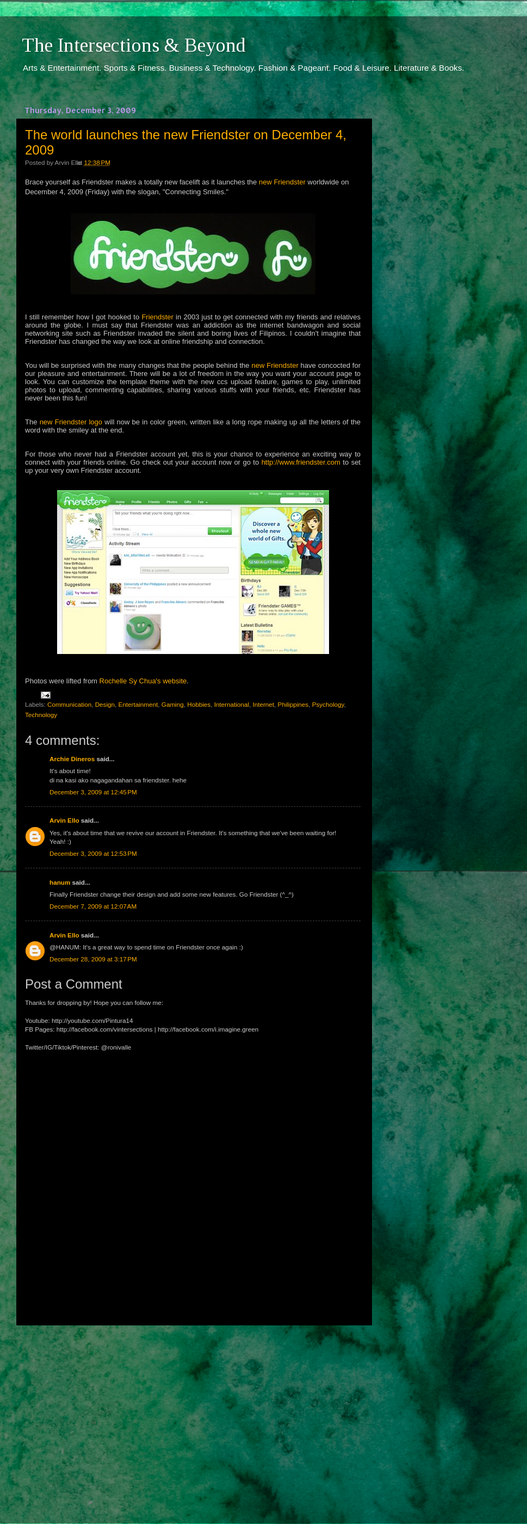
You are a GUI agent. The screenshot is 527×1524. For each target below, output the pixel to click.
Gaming (173, 704)
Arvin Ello (64, 820)
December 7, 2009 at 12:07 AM (93, 906)
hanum (59, 882)
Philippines (293, 704)
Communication (69, 704)
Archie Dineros (72, 758)
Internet (263, 704)
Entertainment (138, 704)
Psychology (328, 704)
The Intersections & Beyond (134, 45)
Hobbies (198, 704)
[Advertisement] (193, 1414)
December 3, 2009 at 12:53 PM (93, 853)
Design (105, 704)
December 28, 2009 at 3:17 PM (93, 958)
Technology (41, 714)
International (231, 704)
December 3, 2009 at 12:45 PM (93, 791)
